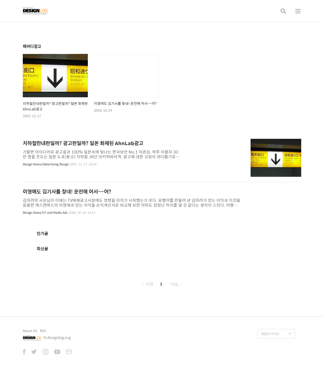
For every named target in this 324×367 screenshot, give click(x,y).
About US (30, 330)
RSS (43, 330)
